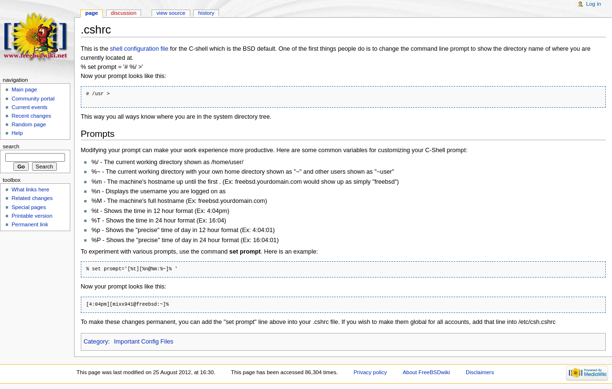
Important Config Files (143, 341)
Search (11, 146)
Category (96, 341)
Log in (593, 4)
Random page (28, 124)
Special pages (28, 207)
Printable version (31, 216)
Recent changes (31, 116)
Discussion (123, 13)
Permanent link (29, 224)
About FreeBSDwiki (426, 372)
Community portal (33, 98)
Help (17, 133)
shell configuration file (139, 48)
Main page (24, 89)
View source (170, 13)
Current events (29, 107)
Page (91, 13)
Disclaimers (480, 372)
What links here (30, 189)
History (206, 13)
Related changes (32, 198)
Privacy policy (370, 372)
